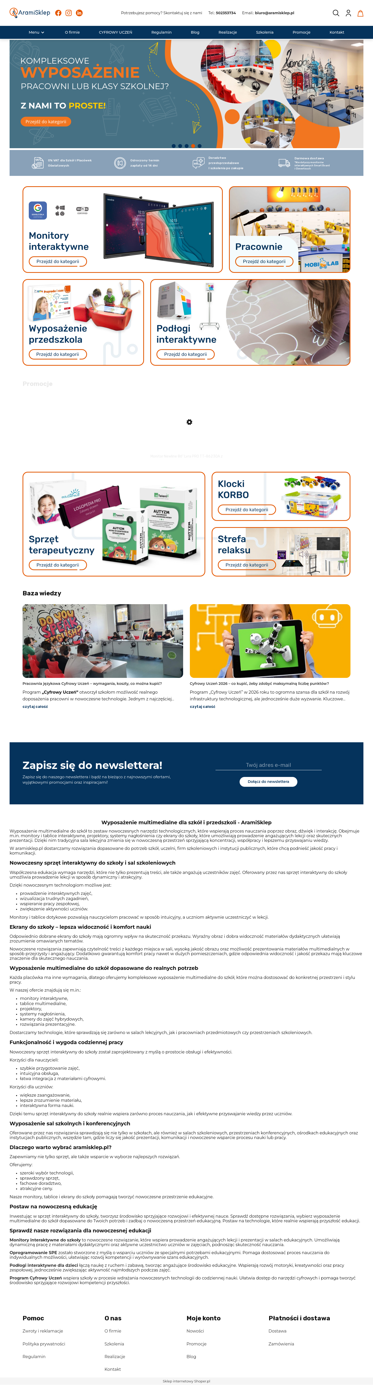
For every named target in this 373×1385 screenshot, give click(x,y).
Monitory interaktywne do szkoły (45, 1240)
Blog (191, 1356)
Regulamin (34, 1356)
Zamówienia (281, 1344)
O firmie (113, 1331)
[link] (186, 93)
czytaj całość (35, 707)
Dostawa (278, 1331)
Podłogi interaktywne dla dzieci (44, 1265)
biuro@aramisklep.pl (274, 13)
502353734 (226, 13)
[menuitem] (34, 32)
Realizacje (115, 1356)
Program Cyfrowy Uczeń (36, 1278)
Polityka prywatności (44, 1344)
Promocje (196, 1344)
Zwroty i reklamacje (43, 1331)
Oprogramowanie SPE (33, 1253)
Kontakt (113, 1369)
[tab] (174, 146)
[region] (186, 95)
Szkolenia (114, 1344)
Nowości (195, 1331)
